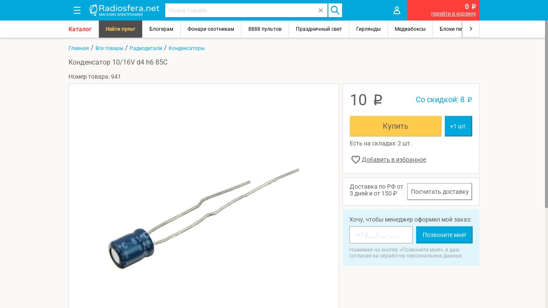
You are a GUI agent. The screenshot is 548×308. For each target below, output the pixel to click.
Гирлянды (368, 29)
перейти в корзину (453, 14)
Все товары (109, 48)
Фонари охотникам (211, 29)
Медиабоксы (410, 29)
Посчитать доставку (440, 191)
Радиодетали (146, 48)
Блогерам (161, 29)
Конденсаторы (187, 48)
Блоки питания (458, 29)
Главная (78, 48)
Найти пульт (120, 29)
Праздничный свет (319, 29)
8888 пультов (265, 29)
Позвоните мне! (444, 234)
